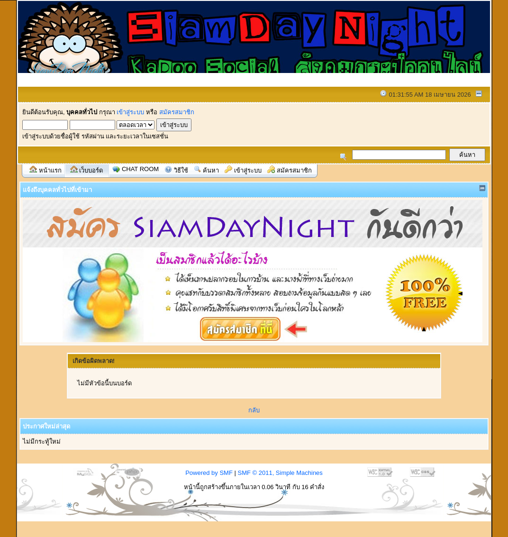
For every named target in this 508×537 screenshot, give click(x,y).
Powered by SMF (209, 472)
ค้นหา (211, 170)
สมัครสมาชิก (176, 112)
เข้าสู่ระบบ (130, 112)
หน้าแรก (50, 170)
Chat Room (140, 169)
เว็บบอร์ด (91, 170)
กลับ (254, 410)
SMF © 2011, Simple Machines (279, 472)
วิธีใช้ (181, 170)
